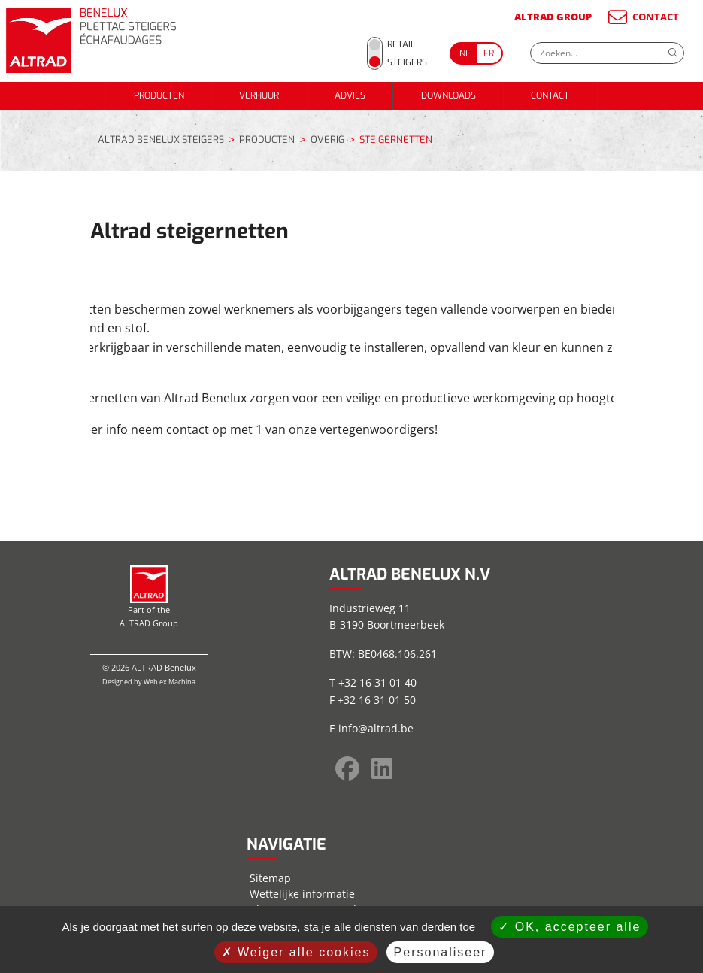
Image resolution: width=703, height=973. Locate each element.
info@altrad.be (376, 728)
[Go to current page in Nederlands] (463, 53)
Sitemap (270, 878)
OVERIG (327, 140)
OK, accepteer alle (569, 926)
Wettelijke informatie (302, 894)
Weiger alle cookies (296, 952)
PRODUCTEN (159, 95)
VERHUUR (259, 95)
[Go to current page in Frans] (489, 53)
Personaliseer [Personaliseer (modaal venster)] (440, 952)
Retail (401, 44)
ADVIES (350, 95)
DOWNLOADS (448, 95)
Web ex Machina (169, 682)
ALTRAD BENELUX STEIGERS (161, 139)
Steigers (407, 62)
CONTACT (642, 17)
